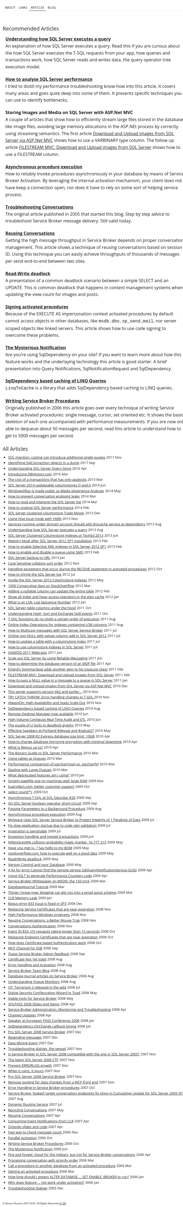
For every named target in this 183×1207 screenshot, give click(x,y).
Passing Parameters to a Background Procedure (46, 808)
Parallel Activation (22, 1137)
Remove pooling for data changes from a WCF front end (53, 1082)
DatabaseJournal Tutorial (28, 886)
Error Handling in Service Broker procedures (44, 1087)
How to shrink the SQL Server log (34, 574)
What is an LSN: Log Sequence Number (39, 602)
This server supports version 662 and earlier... (45, 691)
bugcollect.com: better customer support (41, 786)
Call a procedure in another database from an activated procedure (61, 1165)
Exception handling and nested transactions (43, 836)
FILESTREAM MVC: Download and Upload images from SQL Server (85, 147)
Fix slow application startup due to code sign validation (52, 825)
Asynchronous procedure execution (43, 167)
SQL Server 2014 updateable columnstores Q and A (49, 485)
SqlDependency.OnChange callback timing (42, 1026)
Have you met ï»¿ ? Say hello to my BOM (40, 847)
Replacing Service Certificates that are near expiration (51, 909)
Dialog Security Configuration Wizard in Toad (44, 992)
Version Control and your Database (36, 864)
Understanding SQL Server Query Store (39, 468)
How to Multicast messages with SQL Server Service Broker (55, 630)
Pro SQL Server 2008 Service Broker (37, 1031)
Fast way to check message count (35, 1132)
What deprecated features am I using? (38, 775)
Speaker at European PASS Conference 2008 (43, 1020)
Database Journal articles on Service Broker (43, 975)
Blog (52, 7)
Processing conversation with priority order (43, 1160)
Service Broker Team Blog (28, 970)
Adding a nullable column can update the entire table (51, 591)
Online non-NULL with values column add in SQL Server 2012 (57, 635)
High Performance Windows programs (39, 914)
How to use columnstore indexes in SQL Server (46, 647)
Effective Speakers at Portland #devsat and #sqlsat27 (51, 730)
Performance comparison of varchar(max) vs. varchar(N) (53, 764)
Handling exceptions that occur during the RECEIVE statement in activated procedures (77, 568)
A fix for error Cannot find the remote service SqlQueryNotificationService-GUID (72, 870)
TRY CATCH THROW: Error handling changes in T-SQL (51, 697)
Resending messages (25, 1037)
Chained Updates (22, 1015)
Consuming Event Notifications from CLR (41, 1121)
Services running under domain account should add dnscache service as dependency (76, 524)
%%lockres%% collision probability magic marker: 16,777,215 (57, 842)
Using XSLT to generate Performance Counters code (50, 875)
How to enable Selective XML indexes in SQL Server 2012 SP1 (57, 546)
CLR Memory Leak (22, 897)
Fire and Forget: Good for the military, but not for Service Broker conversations (71, 1154)
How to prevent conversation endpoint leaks (44, 496)
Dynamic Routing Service (28, 1104)
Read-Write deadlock (27, 273)
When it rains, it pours (26, 1070)
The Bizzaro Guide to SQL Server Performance (45, 753)
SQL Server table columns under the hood (42, 607)
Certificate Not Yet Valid (27, 959)
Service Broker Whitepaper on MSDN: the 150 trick (49, 881)
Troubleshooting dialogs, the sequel (37, 1048)
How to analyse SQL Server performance (49, 79)
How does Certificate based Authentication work (47, 942)
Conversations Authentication (32, 925)
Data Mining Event (23, 1043)
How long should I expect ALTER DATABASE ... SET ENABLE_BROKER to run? (68, 1176)
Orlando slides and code (27, 1126)
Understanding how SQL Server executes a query (58, 39)
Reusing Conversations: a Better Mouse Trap (44, 920)
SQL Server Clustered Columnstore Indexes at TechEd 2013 (55, 535)
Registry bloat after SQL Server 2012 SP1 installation (50, 540)
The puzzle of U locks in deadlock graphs (40, 725)
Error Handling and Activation (32, 964)
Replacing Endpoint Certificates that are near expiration (53, 937)
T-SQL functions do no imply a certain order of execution (53, 618)
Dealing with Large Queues (30, 769)
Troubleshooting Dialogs (28, 1188)
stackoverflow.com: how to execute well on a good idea (52, 853)
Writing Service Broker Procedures (42, 401)
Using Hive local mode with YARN (35, 518)
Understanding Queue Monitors (34, 981)
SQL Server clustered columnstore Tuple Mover (46, 513)
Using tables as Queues (27, 758)
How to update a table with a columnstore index (47, 641)
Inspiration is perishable (27, 831)
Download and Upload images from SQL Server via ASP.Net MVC (60, 685)
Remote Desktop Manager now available (40, 713)
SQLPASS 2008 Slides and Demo (34, 1004)
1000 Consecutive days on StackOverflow (41, 585)
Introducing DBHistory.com (30, 474)
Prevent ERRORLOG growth (30, 1065)
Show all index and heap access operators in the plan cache (56, 596)
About (10, 7)
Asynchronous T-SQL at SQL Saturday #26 (41, 797)
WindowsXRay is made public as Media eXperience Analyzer (56, 490)
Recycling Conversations (27, 1110)
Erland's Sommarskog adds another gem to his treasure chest (58, 669)
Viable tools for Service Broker (32, 998)
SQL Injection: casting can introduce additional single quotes (56, 457)
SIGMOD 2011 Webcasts (27, 652)
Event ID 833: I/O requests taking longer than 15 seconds (54, 931)
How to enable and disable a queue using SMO (45, 552)
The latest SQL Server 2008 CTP (33, 1059)
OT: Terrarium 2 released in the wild (37, 987)
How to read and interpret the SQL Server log (44, 501)
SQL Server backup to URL (29, 557)
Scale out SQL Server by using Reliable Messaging (47, 658)
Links (23, 7)
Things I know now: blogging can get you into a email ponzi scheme (62, 892)
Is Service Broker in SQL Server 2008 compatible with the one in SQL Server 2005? (74, 1054)
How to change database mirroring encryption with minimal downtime (65, 741)
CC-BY (62, 1203)
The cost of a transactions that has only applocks (47, 479)
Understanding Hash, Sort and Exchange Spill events (50, 613)
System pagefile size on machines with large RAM (47, 780)
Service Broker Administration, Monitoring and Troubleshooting (59, 1009)
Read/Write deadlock (25, 858)
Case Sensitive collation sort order (35, 563)
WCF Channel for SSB (25, 948)
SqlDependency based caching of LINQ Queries (55, 381)
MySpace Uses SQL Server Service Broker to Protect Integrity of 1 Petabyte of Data (74, 819)
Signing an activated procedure (33, 1171)
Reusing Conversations (30, 233)
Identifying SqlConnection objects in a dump (43, 462)
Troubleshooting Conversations (39, 207)
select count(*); (20, 791)
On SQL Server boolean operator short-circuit (44, 803)
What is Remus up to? (25, 747)
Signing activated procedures (36, 307)
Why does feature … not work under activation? (46, 1182)
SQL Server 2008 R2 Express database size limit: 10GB (51, 736)
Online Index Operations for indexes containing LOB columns (57, 624)
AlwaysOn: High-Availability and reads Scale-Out (46, 702)
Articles (37, 7)
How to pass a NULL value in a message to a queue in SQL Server (60, 680)
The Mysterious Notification (35, 348)
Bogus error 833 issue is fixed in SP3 (37, 903)
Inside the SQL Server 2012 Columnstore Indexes (47, 580)
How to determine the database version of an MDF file (52, 663)
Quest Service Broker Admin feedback (38, 953)
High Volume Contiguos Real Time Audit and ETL (47, 719)
